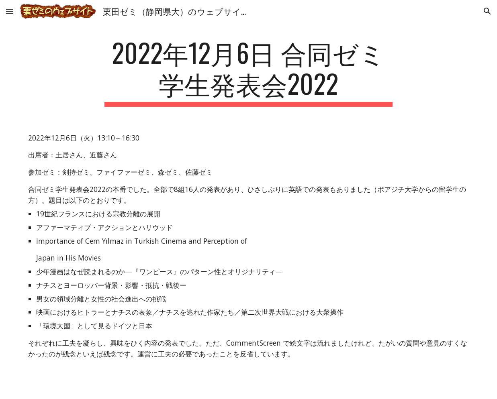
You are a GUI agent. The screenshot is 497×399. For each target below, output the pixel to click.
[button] (9, 11)
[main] (248, 72)
